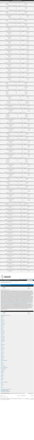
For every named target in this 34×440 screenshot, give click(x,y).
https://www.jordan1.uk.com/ (3, 390)
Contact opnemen (2, 398)
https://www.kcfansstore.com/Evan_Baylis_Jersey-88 (18, 302)
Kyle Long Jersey (13, 308)
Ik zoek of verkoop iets (16, 281)
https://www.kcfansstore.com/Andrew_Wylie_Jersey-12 (7, 303)
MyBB (4, 399)
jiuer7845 (4, 312)
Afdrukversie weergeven (3, 395)
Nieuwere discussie (7, 393)
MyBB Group (8, 399)
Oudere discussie (3, 393)
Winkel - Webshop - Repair (11, 281)
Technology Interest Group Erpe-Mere (7, 398)
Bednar (4, 287)
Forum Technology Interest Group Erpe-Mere (4, 281)
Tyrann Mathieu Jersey (11, 292)
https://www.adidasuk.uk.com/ (4, 389)
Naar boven (13, 398)
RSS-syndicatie (18, 398)
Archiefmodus (15, 398)
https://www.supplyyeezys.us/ (4, 391)
